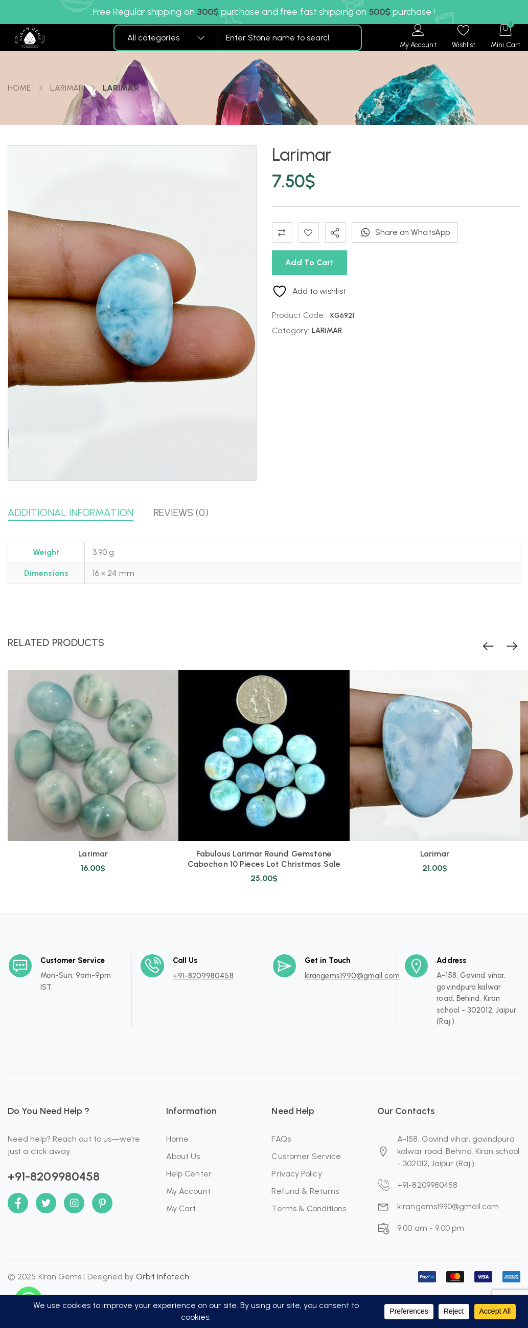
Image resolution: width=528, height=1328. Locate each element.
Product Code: (299, 315)
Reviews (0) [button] (181, 512)
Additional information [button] (70, 512)
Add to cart (309, 262)
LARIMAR (66, 88)
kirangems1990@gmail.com (352, 975)
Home (19, 88)
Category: (291, 330)
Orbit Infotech (162, 1276)
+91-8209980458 (203, 975)
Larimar (93, 854)
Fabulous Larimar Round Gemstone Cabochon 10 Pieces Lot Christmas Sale (264, 859)
